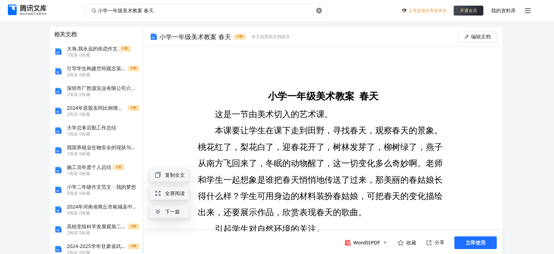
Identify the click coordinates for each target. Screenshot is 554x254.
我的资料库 (503, 10)
